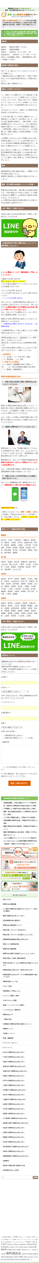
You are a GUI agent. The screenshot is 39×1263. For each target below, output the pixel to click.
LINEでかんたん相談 (10, 1000)
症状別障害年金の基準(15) (11, 920)
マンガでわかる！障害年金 (11, 1010)
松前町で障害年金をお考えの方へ (14, 1104)
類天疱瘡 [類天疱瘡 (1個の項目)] (16, 1259)
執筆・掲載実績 (8, 1038)
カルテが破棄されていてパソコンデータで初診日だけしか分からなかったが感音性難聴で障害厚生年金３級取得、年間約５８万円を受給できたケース (20, 841)
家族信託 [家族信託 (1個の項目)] (25, 1247)
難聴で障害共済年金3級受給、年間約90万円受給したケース (21, 827)
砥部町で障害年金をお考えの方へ (14, 1113)
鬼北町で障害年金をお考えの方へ (14, 1128)
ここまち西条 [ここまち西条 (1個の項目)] (26, 1237)
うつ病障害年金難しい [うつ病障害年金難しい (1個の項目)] (6, 1237)
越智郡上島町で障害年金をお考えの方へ (16, 1123)
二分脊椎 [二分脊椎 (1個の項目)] (33, 1242)
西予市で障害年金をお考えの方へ (14, 1095)
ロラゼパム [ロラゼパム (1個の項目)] (22, 1242)
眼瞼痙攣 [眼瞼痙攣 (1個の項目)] (30, 1254)
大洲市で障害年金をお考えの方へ (14, 1085)
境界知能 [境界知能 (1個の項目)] (12, 1247)
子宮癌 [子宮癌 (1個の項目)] (16, 1247)
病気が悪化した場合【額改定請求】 (14, 958)
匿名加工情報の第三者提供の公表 (14, 1165)
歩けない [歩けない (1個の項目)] (29, 1249)
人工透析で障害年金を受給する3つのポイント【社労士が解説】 (20, 910)
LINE (24, 4)
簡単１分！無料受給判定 (11, 944)
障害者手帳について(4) (10, 981)
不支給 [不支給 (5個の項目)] (28, 1242)
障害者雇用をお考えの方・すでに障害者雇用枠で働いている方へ (20, 976)
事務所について (8, 1029)
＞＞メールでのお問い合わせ (12, 298)
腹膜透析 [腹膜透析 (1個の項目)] (16, 1257)
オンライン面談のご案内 (11, 995)
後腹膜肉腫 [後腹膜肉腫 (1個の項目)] (31, 1247)
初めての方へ (7, 899)
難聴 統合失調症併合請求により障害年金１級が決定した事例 (20, 813)
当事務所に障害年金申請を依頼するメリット (17, 1024)
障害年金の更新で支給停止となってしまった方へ (19, 953)
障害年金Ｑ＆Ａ (8, 1014)
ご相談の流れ (7, 1019)
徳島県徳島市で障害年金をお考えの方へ (16, 1156)
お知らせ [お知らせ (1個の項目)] (20, 1237)
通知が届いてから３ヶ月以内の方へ (14, 930)
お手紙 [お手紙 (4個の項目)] (15, 1237)
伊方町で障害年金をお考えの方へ (14, 1142)
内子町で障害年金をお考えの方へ (14, 1109)
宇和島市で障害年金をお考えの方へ (14, 1090)
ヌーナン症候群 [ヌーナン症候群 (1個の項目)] (12, 1239)
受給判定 (14, 4)
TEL (5, 4)
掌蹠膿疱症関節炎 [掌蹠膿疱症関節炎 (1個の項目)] (11, 1249)
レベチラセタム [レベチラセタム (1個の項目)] (15, 1242)
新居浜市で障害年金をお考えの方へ (14, 1066)
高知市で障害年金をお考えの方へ (14, 1151)
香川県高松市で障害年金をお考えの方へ (16, 1146)
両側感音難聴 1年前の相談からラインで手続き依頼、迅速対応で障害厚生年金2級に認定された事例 (20, 804)
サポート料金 (7, 986)
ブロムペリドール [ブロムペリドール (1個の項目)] (21, 1239)
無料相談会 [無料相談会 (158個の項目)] (13, 1253)
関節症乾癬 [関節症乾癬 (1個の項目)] (6, 1259)
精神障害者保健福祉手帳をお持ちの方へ (16, 939)
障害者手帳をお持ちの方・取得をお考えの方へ (18, 970)
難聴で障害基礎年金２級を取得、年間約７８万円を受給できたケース (20, 833)
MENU (34, 4)
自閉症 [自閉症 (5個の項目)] (21, 1257)
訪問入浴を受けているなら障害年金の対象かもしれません (20, 964)
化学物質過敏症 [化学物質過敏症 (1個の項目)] (22, 1244)
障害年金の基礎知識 (9, 904)
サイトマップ (7, 1047)
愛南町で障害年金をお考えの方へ (14, 1137)
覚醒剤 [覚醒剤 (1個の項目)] (25, 1257)
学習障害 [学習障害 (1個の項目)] (21, 1247)
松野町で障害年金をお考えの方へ (14, 1132)
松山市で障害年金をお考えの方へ (14, 1052)
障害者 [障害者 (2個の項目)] (12, 1259)
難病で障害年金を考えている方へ (14, 916)
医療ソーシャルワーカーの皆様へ (14, 1005)
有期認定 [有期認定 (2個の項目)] (18, 1249)
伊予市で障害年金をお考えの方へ (14, 1080)
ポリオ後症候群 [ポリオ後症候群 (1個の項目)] (7, 1242)
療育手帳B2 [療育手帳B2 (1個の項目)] (24, 1254)
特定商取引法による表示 (11, 1170)
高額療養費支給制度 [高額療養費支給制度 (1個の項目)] (24, 1259)
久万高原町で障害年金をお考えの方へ (15, 1118)
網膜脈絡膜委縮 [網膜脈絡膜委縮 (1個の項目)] (9, 1257)
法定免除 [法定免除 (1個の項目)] (34, 1249)
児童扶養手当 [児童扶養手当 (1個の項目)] (10, 1244)
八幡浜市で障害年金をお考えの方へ (14, 1099)
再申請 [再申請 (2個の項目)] (16, 1244)
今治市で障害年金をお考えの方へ (14, 1057)
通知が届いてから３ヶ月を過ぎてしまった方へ (18, 934)
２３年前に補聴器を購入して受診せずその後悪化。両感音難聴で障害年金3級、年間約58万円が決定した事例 (21, 820)
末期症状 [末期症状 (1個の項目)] (24, 1249)
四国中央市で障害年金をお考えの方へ (15, 1071)
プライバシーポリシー (10, 1043)
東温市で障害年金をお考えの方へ (14, 1076)
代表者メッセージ (9, 1033)
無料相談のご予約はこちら (11, 991)
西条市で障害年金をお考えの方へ (14, 1062)
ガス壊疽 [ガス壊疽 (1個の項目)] (32, 1237)
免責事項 (6, 1161)
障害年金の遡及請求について (12, 925)
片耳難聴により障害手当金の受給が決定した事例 (19, 808)
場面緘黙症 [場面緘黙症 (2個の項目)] (6, 1247)
